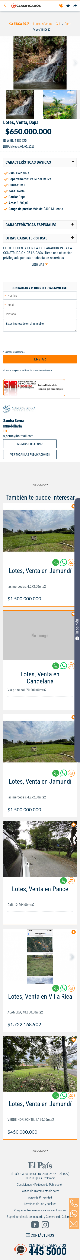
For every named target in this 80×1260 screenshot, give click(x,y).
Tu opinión (77, 629)
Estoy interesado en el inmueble (40, 325)
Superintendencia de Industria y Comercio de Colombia (40, 1217)
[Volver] (6, 5)
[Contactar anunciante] (71, 564)
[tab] (40, 162)
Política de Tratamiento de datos (37, 370)
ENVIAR (40, 359)
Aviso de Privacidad (40, 1197)
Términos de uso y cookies (40, 1204)
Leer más (38, 264)
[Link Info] (40, 582)
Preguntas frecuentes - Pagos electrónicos (40, 1210)
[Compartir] (75, 6)
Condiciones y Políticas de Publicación (40, 1185)
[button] (39, 162)
